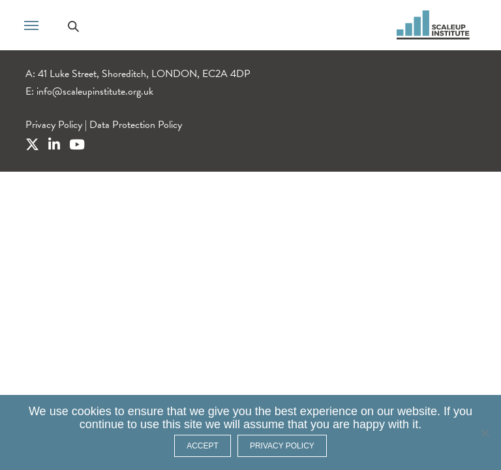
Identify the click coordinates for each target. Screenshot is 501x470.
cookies (92, 411)
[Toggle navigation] (31, 24)
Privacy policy (282, 445)
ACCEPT (203, 445)
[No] (484, 432)
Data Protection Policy (135, 125)
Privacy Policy (53, 125)
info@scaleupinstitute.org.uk (95, 91)
